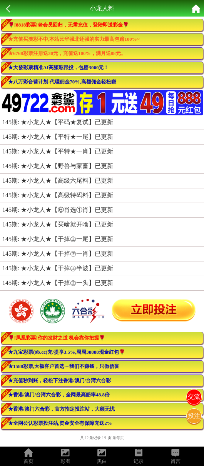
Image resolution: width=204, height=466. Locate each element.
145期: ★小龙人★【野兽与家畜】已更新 (57, 166)
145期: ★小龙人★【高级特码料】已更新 (57, 195)
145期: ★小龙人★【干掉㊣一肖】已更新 (57, 253)
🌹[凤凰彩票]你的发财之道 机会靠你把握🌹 (56, 338)
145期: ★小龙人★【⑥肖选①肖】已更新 (57, 209)
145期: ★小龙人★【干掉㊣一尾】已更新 (57, 239)
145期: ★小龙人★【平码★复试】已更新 (57, 122)
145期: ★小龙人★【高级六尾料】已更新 (57, 180)
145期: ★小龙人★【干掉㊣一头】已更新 (57, 283)
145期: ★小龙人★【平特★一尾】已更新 (57, 136)
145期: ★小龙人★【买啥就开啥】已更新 (57, 224)
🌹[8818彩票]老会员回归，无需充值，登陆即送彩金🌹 (68, 25)
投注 (194, 416)
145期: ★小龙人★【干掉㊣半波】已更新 (57, 268)
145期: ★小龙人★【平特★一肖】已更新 (57, 151)
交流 (194, 396)
